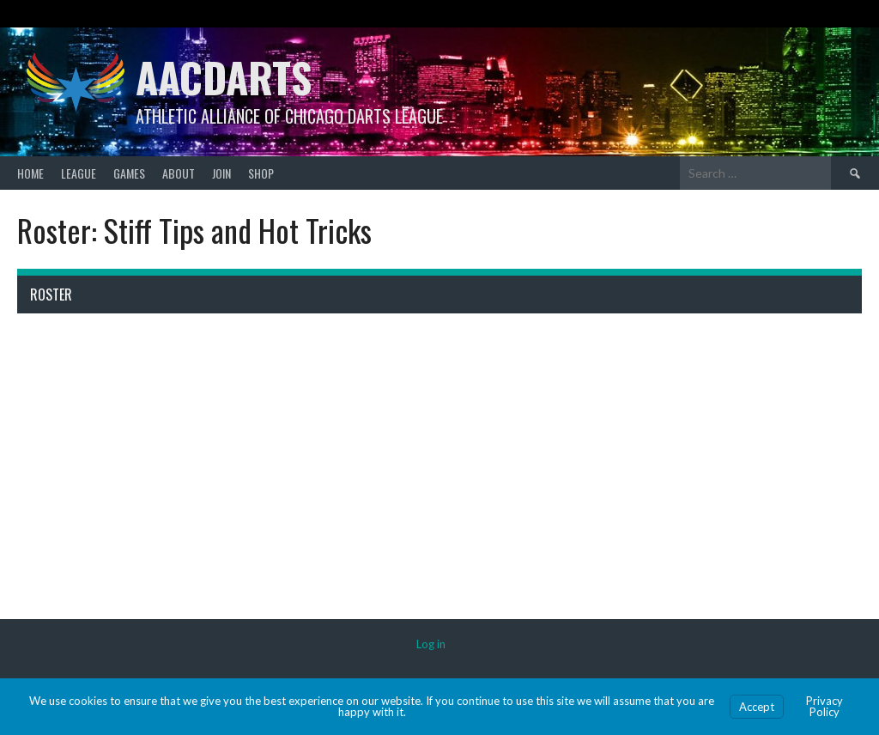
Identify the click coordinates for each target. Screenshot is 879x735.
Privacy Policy (824, 706)
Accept (756, 707)
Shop (261, 173)
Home (30, 173)
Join (221, 173)
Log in (431, 644)
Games (129, 173)
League (78, 173)
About (178, 173)
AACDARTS (224, 76)
